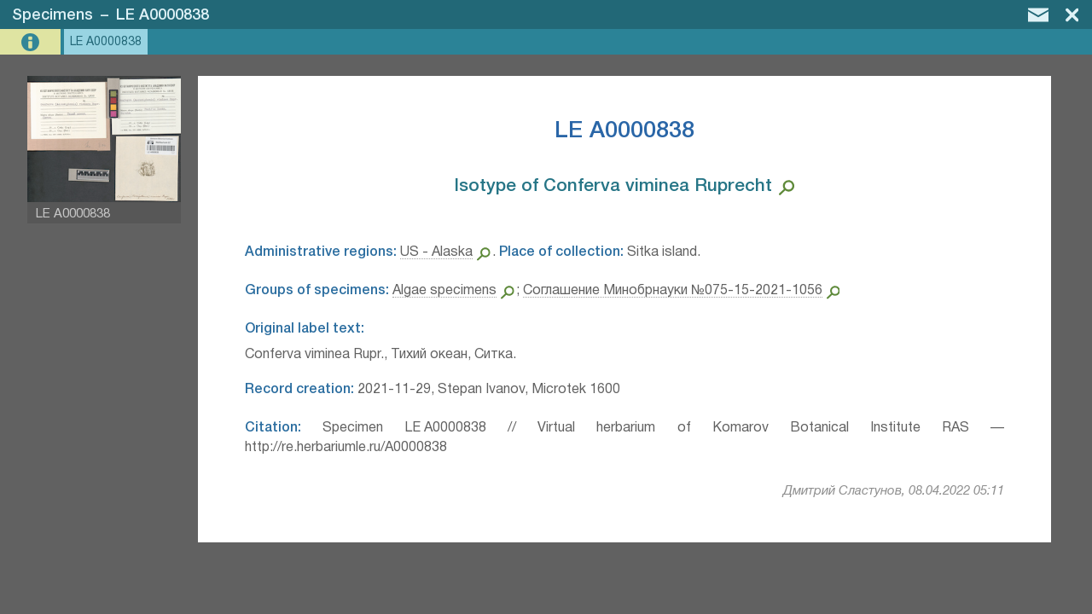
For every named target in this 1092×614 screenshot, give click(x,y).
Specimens (52, 15)
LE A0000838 (162, 15)
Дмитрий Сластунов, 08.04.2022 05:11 (893, 491)
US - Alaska (436, 252)
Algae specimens (444, 291)
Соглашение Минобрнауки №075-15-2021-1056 (672, 291)
